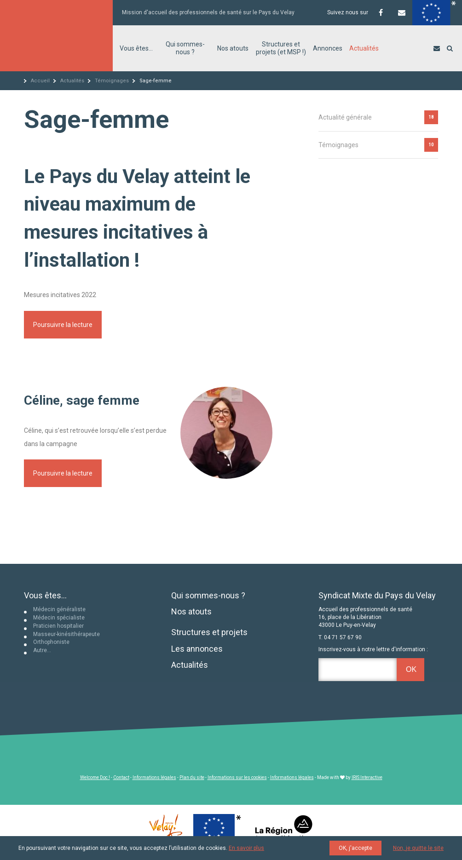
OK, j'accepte (355, 848)
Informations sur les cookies (237, 777)
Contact (121, 777)
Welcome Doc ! (95, 777)
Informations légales (154, 777)
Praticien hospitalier (58, 626)
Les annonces (197, 649)
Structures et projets (209, 632)
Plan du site (191, 777)
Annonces (327, 48)
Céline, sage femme (81, 400)
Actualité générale (345, 117)
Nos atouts (232, 48)
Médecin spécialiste (59, 617)
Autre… (42, 650)
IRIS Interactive (367, 777)
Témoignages (112, 81)
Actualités (364, 48)
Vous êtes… (136, 48)
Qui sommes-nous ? (185, 48)
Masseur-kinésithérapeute (66, 634)
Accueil (40, 81)
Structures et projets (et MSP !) (281, 48)
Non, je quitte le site (418, 848)
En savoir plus (246, 848)
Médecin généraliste (59, 609)
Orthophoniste (51, 642)
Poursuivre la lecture (62, 324)
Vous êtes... (45, 595)
